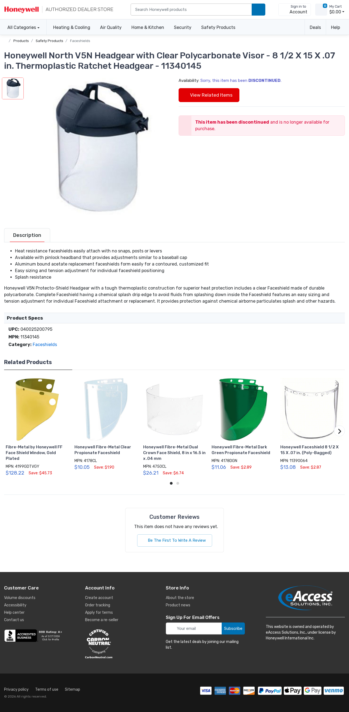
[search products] (258, 10)
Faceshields (80, 41)
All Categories (20, 27)
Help (335, 27)
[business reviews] (34, 635)
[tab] (27, 235)
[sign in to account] (294, 9)
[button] (97, 148)
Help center (14, 612)
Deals (315, 27)
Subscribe (233, 628)
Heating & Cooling (71, 27)
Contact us (14, 620)
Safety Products (218, 27)
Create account (99, 597)
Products (21, 41)
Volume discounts (19, 597)
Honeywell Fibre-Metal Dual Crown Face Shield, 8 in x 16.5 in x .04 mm (174, 453)
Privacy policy (16, 689)
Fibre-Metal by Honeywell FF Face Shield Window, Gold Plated (34, 453)
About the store (180, 597)
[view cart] (321, 10)
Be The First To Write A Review (174, 540)
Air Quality (111, 27)
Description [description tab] (27, 235)
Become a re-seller (101, 620)
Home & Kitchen (147, 27)
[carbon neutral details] (115, 643)
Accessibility (15, 605)
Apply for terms (99, 612)
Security (182, 27)
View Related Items (209, 95)
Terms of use (46, 689)
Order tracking (97, 605)
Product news (178, 605)
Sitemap (72, 689)
